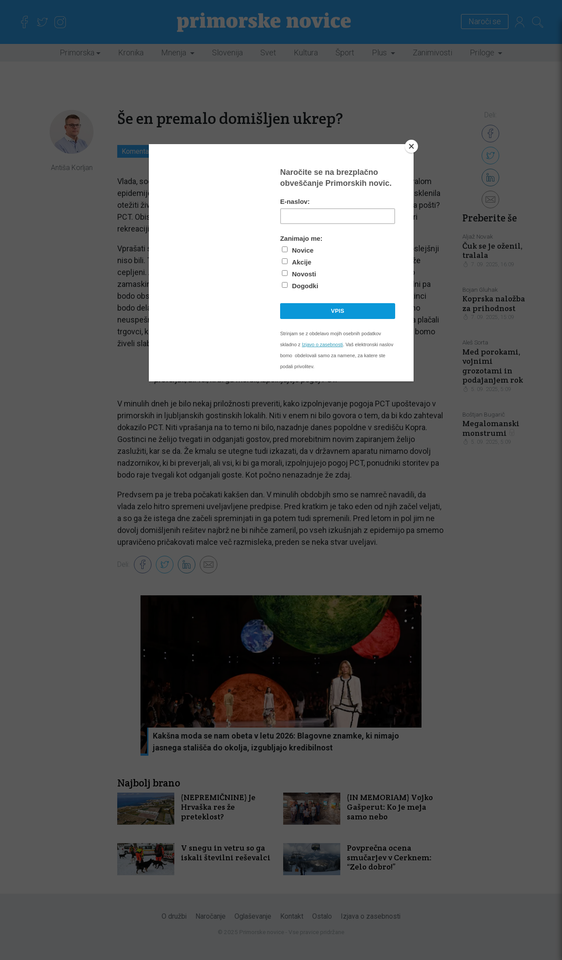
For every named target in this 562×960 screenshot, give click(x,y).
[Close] (411, 146)
